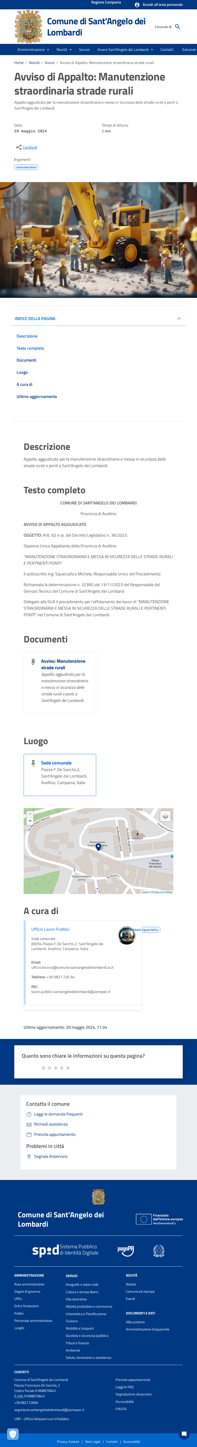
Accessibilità (125, 1401)
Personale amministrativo (33, 1320)
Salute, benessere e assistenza (88, 1357)
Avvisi (50, 62)
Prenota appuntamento (133, 1379)
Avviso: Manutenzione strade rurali (63, 664)
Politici (19, 1313)
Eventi (130, 1298)
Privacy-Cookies (68, 1441)
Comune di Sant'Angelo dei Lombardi (96, 26)
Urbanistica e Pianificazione (86, 1314)
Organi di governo (27, 1291)
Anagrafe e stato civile (82, 1284)
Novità (34, 62)
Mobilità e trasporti (80, 1328)
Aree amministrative (29, 1284)
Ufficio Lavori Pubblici (50, 929)
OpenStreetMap (163, 892)
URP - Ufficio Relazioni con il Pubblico (41, 1419)
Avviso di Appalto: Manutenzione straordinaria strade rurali (107, 62)
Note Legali (92, 1441)
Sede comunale (56, 762)
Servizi (71, 1275)
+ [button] (30, 814)
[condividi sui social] (26, 147)
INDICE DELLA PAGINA (35, 318)
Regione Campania (106, 2)
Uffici (18, 1298)
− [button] (30, 821)
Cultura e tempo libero (82, 1292)
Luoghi (19, 1328)
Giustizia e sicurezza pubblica (87, 1335)
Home (19, 62)
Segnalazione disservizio (134, 1394)
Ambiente (73, 1350)
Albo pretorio (135, 1322)
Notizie (131, 1284)
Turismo (72, 1321)
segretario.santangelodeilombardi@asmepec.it (49, 1409)
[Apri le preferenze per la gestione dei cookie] (13, 1434)
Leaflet (145, 892)
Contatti (21, 1371)
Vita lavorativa (76, 1299)
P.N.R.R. (121, 1409)
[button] (158, 5)
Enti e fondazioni (26, 1306)
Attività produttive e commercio (89, 1306)
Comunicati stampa (140, 1291)
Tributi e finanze (77, 1343)
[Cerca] (177, 26)
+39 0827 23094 (26, 1402)
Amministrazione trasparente (147, 1329)
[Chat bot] (184, 1434)
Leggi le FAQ (125, 1387)
